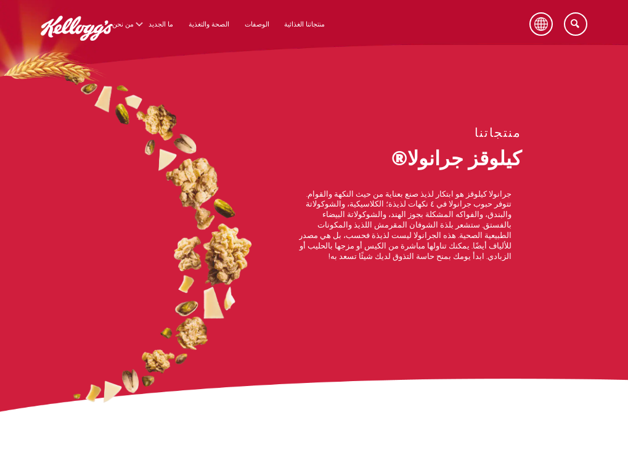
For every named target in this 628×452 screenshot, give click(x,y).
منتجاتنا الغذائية (304, 24)
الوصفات (257, 24)
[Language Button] (541, 24)
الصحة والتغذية (209, 24)
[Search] (575, 24)
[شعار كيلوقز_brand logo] (77, 48)
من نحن (123, 24)
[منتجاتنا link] (498, 134)
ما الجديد (161, 24)
